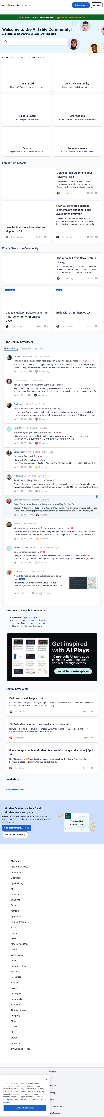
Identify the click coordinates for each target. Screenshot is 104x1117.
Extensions (16, 877)
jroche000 (18, 428)
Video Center (17, 954)
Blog (13, 1031)
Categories (26, 348)
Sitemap (52, 1085)
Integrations (17, 871)
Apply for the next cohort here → (70, 17)
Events (14, 949)
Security (52, 1071)
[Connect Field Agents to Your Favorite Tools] (52, 182)
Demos (14, 960)
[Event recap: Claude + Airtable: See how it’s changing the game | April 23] (52, 759)
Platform (15, 860)
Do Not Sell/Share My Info (52, 1106)
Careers (14, 1026)
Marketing (16, 910)
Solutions (15, 899)
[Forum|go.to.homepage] (19, 5)
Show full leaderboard (16, 789)
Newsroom (16, 1042)
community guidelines (35, 620)
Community (16, 998)
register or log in (30, 617)
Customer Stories (19, 965)
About (14, 1020)
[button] (3, 5)
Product (15, 905)
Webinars (15, 971)
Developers (16, 993)
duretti (17, 571)
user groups (30, 623)
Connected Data (19, 894)
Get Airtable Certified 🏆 (15, 834)
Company (15, 1015)
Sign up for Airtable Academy (16, 827)
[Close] (47, 1097)
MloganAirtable (20, 475)
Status (14, 1037)
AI (12, 888)
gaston (17, 380)
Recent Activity (11, 348)
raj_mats (17, 356)
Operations (16, 916)
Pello (16, 523)
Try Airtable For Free (20, 1048)
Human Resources (20, 921)
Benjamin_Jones (21, 547)
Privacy (52, 1092)
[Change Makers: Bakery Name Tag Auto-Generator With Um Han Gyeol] (26, 308)
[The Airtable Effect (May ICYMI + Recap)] (52, 267)
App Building (17, 883)
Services (15, 987)
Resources (16, 976)
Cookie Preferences (52, 1113)
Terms (52, 1099)
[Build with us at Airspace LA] (77, 308)
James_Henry (19, 452)
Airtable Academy (19, 943)
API (52, 1078)
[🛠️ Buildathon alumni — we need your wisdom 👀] (52, 731)
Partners (15, 982)
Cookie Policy (36, 1108)
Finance (15, 932)
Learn (13, 938)
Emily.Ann (18, 404)
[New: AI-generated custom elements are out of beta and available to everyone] (77, 221)
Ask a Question (34, 626)
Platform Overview (20, 866)
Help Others (38, 348)
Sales (13, 927)
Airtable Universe (19, 1009)
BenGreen (18, 499)
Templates (16, 1004)
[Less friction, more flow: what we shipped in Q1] (26, 221)
